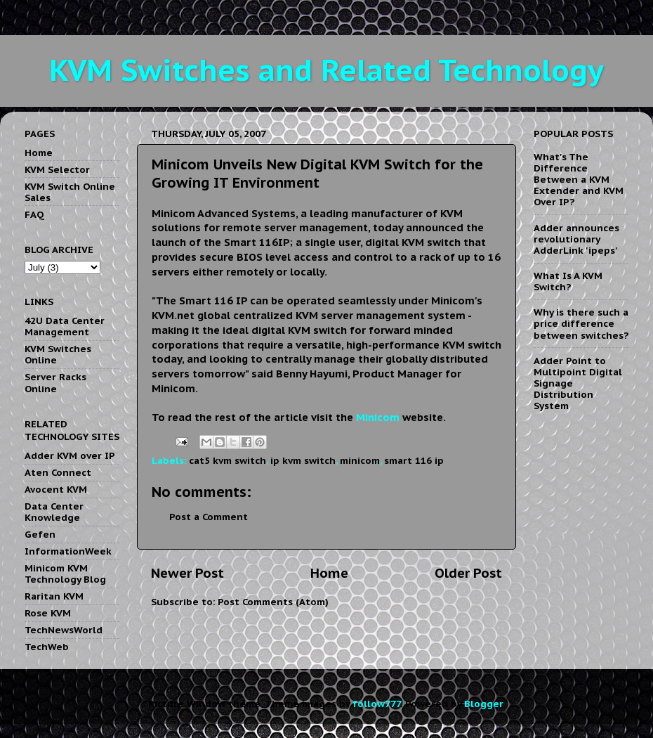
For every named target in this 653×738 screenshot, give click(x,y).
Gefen (40, 534)
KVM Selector (57, 169)
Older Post (468, 572)
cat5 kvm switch (227, 460)
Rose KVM (48, 613)
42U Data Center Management (65, 326)
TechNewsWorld (64, 629)
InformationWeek (68, 551)
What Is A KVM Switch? (568, 281)
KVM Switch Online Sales (70, 192)
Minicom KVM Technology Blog (65, 573)
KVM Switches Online (58, 354)
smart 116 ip (414, 460)
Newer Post (187, 572)
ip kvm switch (303, 460)
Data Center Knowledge (54, 512)
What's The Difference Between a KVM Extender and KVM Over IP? (579, 179)
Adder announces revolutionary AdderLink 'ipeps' (576, 239)
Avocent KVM (56, 489)
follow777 (376, 703)
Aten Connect (58, 472)
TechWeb (47, 646)
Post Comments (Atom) (273, 601)
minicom (360, 460)
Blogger (483, 703)
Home (329, 572)
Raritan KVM (54, 596)
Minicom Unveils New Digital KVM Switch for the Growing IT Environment (317, 173)
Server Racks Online (55, 382)
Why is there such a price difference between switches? (581, 323)
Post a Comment (208, 516)
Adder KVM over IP (70, 455)
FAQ (34, 214)
